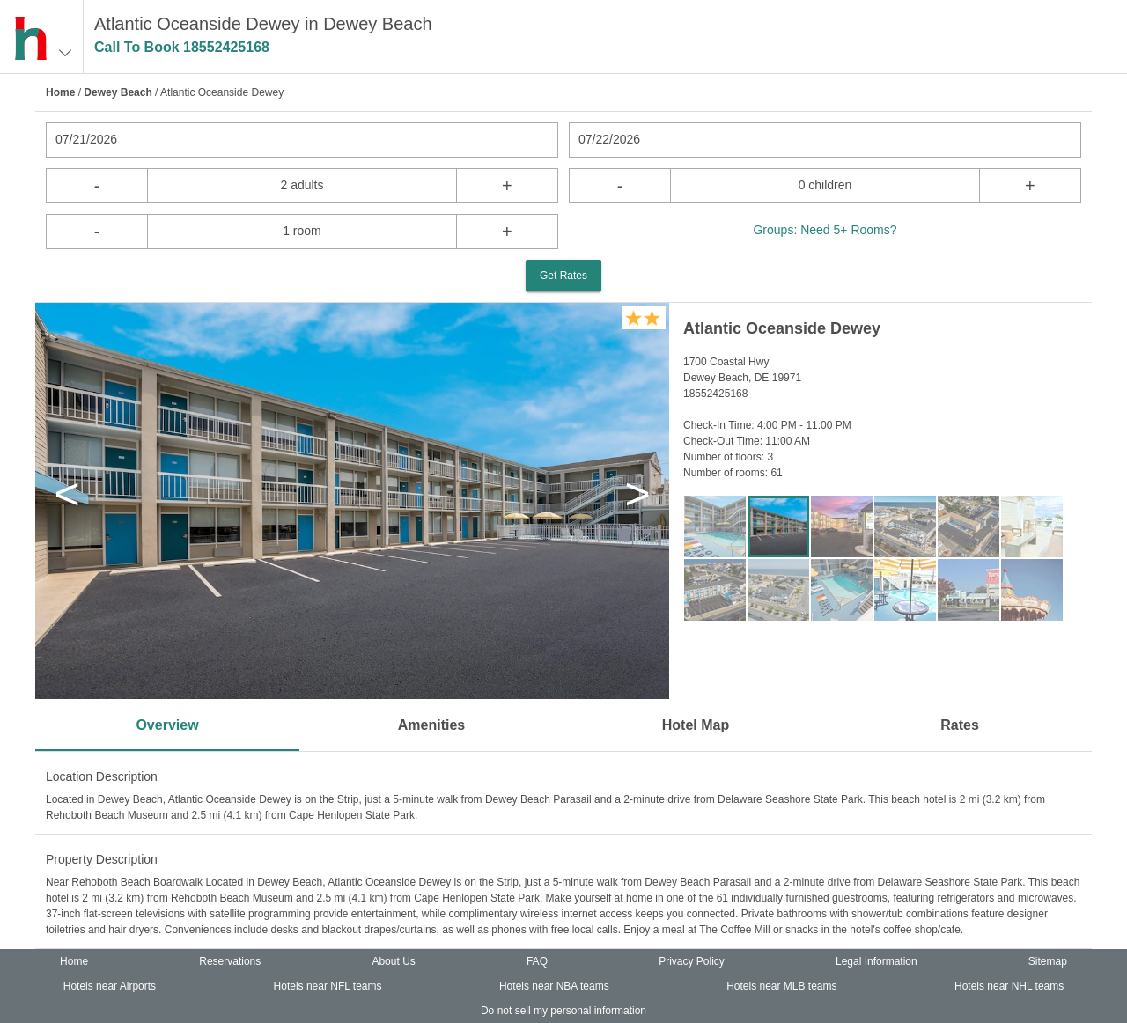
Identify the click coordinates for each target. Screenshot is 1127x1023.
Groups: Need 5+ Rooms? (824, 230)
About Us (393, 961)
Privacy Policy (692, 961)
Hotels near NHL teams (1009, 986)
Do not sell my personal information (563, 1011)
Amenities (431, 725)
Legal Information (876, 961)
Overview (167, 725)
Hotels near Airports (109, 986)
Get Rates (563, 275)
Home (60, 92)
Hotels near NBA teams (554, 986)
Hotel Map (695, 725)
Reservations (230, 961)
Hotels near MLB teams (781, 986)
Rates (959, 725)
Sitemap (1047, 961)
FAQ (537, 961)
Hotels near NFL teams (328, 986)
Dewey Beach (117, 92)
